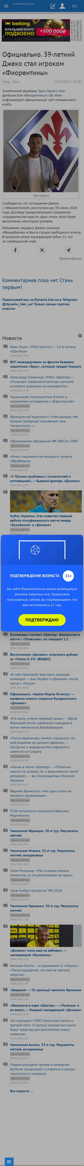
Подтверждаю (42, 620)
